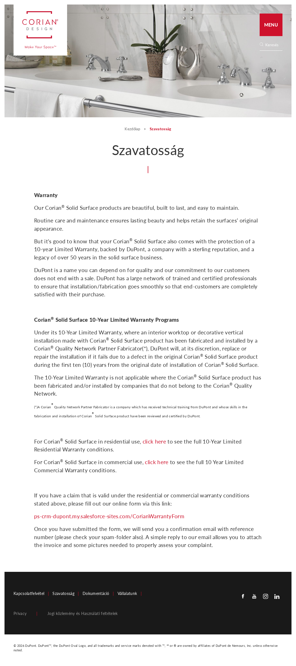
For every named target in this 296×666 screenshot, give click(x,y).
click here (154, 441)
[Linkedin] (276, 596)
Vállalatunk (127, 593)
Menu (271, 24)
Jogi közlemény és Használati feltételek (82, 613)
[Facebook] (243, 596)
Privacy (20, 613)
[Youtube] (254, 596)
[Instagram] (265, 596)
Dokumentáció (96, 593)
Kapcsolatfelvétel (29, 593)
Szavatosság (63, 593)
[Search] (272, 45)
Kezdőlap (133, 129)
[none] (273, 45)
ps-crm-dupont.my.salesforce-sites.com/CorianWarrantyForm (109, 516)
